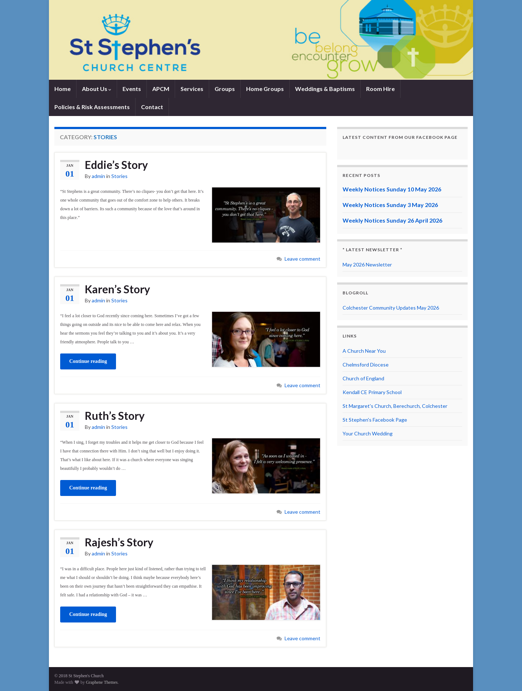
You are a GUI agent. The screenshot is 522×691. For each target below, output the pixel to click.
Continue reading (88, 361)
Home (62, 88)
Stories (119, 176)
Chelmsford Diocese (366, 364)
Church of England (363, 378)
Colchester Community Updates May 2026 (391, 308)
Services (192, 88)
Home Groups (265, 88)
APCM (160, 88)
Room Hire (380, 88)
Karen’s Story (117, 288)
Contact (152, 106)
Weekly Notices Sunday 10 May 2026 (392, 189)
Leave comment (302, 259)
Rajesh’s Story (119, 542)
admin (98, 176)
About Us (96, 88)
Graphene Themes (101, 682)
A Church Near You (364, 351)
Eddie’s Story (116, 164)
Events (132, 88)
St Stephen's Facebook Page (375, 420)
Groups (225, 88)
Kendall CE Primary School (372, 392)
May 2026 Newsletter (367, 264)
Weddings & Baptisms (325, 88)
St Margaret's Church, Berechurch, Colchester (395, 406)
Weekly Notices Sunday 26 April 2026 (392, 220)
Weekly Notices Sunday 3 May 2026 (390, 204)
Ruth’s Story (115, 415)
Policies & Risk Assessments (92, 106)
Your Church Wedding (368, 433)
